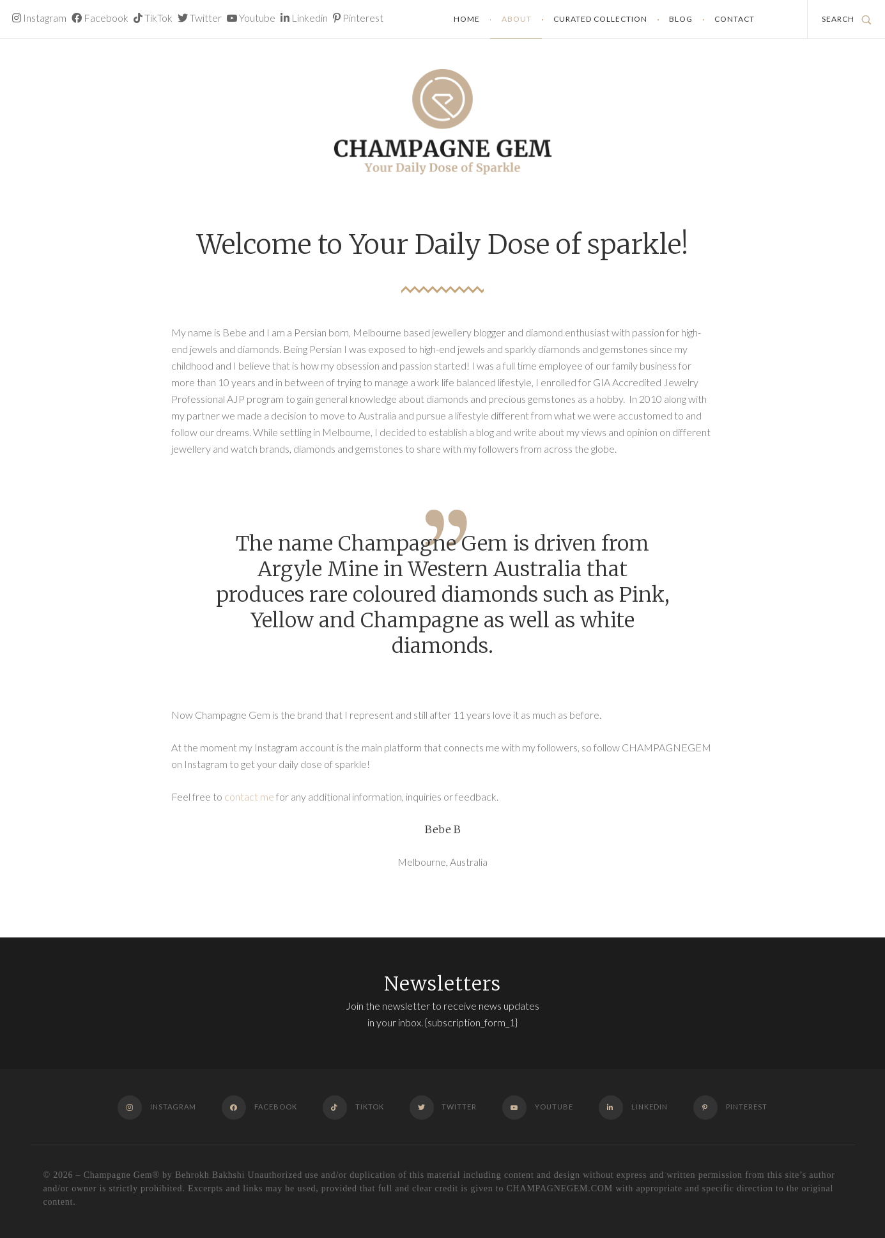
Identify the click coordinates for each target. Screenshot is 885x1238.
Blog (681, 19)
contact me (249, 796)
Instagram (39, 18)
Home (467, 19)
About (517, 19)
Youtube (251, 18)
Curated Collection (600, 19)
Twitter (200, 18)
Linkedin (304, 18)
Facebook (100, 18)
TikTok (153, 18)
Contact (734, 19)
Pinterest (358, 18)
